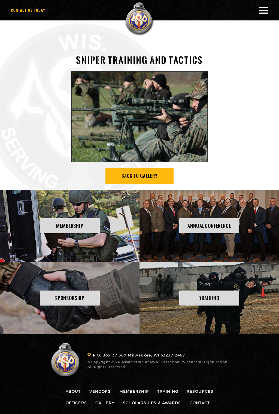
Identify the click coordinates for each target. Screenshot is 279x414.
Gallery (104, 402)
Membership (134, 391)
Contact (200, 402)
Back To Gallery (140, 176)
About (73, 391)
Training (167, 391)
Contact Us (28, 10)
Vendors (100, 391)
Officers (76, 402)
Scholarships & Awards (152, 402)
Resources (200, 391)
